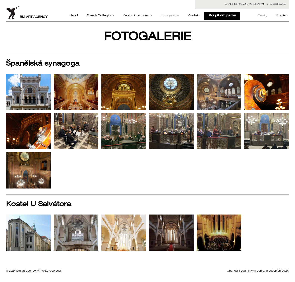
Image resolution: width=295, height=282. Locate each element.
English (281, 15)
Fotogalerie (170, 15)
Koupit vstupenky (222, 15)
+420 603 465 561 (237, 4)
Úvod (74, 15)
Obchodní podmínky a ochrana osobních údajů (258, 271)
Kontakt (194, 15)
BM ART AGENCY (27, 13)
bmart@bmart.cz (278, 4)
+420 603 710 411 (255, 4)
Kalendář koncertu (137, 15)
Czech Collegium (100, 15)
